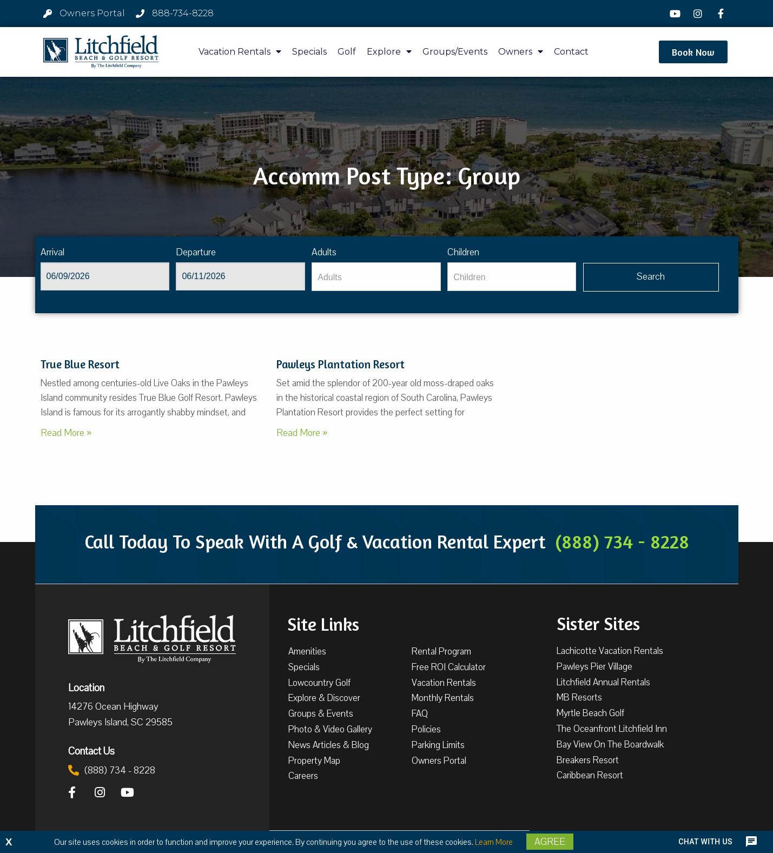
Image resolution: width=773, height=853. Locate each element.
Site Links (323, 623)
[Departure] (240, 276)
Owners (520, 52)
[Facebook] (722, 13)
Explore (389, 52)
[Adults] (376, 276)
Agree (549, 841)
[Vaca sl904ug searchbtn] (651, 277)
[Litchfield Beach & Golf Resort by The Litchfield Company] (101, 52)
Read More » (66, 432)
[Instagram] (699, 13)
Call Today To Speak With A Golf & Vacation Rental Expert (386, 541)
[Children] (511, 276)
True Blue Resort (80, 364)
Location (86, 687)
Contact (571, 52)
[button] (693, 52)
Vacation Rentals (240, 52)
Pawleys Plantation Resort (340, 364)
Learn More (494, 842)
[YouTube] (676, 13)
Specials (309, 52)
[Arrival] (105, 276)
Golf (347, 52)
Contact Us (91, 751)
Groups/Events (454, 52)
